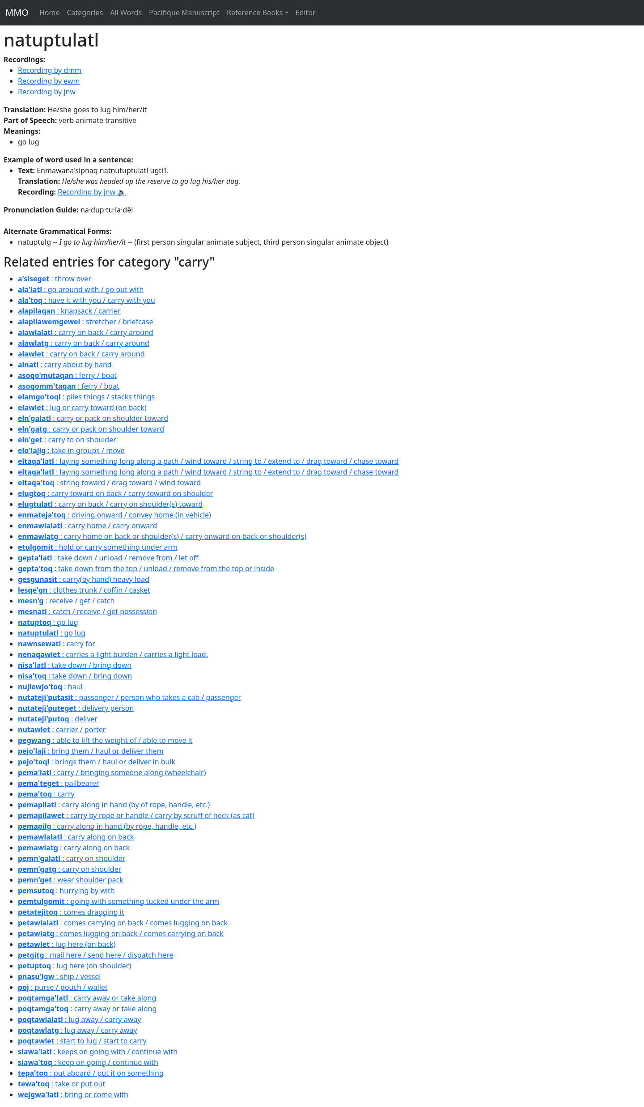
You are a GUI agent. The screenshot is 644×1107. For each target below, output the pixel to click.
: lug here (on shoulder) (74, 966)
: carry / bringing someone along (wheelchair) (112, 772)
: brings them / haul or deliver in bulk (96, 762)
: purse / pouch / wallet (63, 987)
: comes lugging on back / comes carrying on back (121, 933)
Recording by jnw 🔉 (92, 192)
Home (49, 12)
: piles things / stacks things (86, 397)
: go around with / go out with (81, 289)
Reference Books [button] (255, 12)
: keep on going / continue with (88, 1062)
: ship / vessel (59, 976)
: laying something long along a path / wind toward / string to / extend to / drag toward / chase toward (208, 461)
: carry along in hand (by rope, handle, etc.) (107, 826)
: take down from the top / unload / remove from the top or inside (146, 568)
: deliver (57, 719)
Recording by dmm (49, 70)
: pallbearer (58, 783)
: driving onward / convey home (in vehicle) (114, 515)
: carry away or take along (87, 998)
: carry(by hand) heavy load (83, 579)
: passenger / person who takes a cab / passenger (129, 697)
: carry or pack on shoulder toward (93, 418)
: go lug (48, 622)
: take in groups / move (71, 450)
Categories (85, 12)
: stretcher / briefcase (85, 322)
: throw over (54, 279)
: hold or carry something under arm (98, 547)
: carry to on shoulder (67, 440)
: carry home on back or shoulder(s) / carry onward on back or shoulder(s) (162, 536)
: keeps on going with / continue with (98, 1051)
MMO (17, 12)
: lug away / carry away (79, 1019)
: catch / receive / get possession (87, 611)
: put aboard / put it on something (91, 1073)
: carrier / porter (62, 729)
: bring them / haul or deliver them (91, 751)
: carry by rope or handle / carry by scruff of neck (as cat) (136, 815)
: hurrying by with (66, 890)
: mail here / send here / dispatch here (95, 955)
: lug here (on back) (67, 944)
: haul (50, 686)
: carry (46, 794)
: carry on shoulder (71, 858)
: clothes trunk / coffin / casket (84, 590)
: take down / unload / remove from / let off (108, 558)
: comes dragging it (71, 912)
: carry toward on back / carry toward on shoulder (115, 493)
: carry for (56, 644)
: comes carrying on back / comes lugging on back (123, 923)
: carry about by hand (65, 364)
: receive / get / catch (66, 601)
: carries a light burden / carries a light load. (113, 654)
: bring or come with (73, 1094)
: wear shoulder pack (70, 880)
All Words (126, 12)
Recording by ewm (49, 81)
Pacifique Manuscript (184, 12)
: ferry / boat (67, 375)
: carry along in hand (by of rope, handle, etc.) (114, 805)
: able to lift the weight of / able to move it (105, 740)
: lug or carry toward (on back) (82, 407)
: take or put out (61, 1084)
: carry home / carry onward (87, 525)
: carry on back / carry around (85, 332)
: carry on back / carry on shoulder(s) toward (110, 504)
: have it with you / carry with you (86, 300)
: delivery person (76, 708)
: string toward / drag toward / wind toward (109, 483)
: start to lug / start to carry (82, 1041)
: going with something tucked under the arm (118, 901)
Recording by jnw (47, 92)
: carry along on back (76, 837)
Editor (306, 12)
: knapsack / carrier (69, 311)
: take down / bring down (74, 665)
